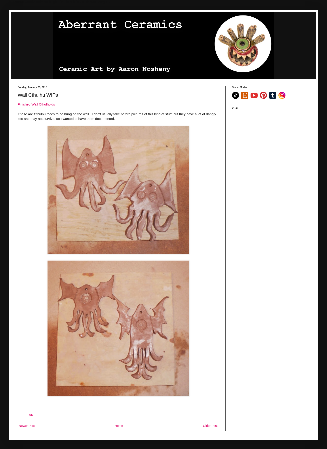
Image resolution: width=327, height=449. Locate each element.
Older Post (210, 426)
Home (119, 426)
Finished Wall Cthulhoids (36, 104)
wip (31, 414)
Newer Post (27, 426)
